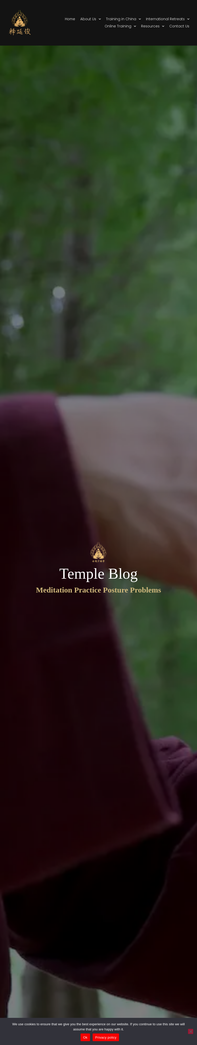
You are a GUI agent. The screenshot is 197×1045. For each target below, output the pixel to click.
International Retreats (167, 19)
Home (70, 19)
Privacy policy (105, 1037)
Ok (85, 1037)
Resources (152, 26)
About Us (90, 19)
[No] (190, 1031)
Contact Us (179, 26)
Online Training (120, 26)
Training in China (123, 19)
